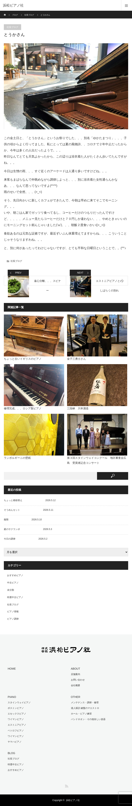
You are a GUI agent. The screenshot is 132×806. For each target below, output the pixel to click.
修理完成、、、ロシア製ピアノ (23, 408)
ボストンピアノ (16, 708)
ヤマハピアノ (15, 741)
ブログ (15, 15)
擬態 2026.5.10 (23, 519)
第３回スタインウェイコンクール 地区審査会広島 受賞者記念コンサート (96, 460)
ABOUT (75, 668)
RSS (66, 785)
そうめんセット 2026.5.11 (28, 510)
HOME (12, 668)
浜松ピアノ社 (73, 800)
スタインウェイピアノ (19, 702)
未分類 (10, 590)
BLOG (11, 753)
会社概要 (75, 685)
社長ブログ (29, 15)
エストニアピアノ (17, 724)
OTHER (75, 696)
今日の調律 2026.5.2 (25, 538)
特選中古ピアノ (15, 597)
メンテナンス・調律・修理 (85, 702)
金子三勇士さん (76, 358)
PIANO (12, 696)
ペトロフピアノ (16, 730)
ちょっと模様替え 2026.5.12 (30, 500)
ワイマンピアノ (16, 719)
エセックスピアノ (17, 713)
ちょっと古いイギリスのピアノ (23, 358)
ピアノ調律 (13, 618)
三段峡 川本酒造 (78, 408)
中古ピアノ (13, 582)
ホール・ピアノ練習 (81, 713)
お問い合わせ (78, 679)
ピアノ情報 (13, 611)
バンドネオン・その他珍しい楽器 (88, 719)
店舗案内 (75, 674)
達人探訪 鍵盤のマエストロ (85, 708)
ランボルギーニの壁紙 (17, 457)
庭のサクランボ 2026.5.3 (28, 529)
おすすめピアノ (15, 575)
